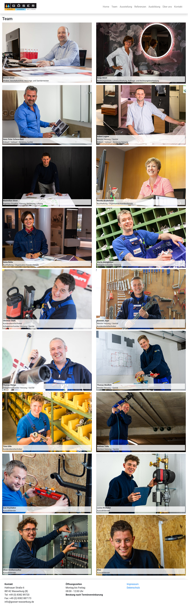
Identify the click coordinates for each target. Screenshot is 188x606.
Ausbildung (154, 6)
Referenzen (140, 6)
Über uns (167, 6)
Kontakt (178, 6)
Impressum (133, 584)
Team (114, 6)
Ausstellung (126, 6)
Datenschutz (133, 587)
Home (106, 6)
